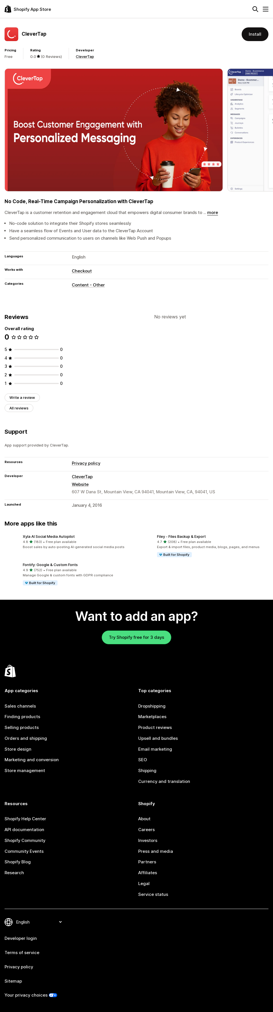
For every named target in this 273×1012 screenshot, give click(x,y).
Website (80, 484)
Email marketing (155, 749)
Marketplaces (152, 716)
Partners (147, 861)
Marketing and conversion (32, 759)
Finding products (22, 716)
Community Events (24, 851)
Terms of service (22, 952)
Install (255, 34)
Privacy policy (86, 463)
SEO (142, 759)
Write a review (22, 397)
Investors (147, 840)
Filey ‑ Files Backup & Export (181, 536)
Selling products (22, 727)
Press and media (155, 851)
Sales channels (20, 706)
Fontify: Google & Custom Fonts (50, 564)
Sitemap (13, 981)
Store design (18, 749)
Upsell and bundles (158, 738)
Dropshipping (152, 706)
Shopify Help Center (25, 818)
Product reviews (155, 727)
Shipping (147, 770)
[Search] (255, 9)
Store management (25, 770)
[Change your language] (39, 922)
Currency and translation (164, 781)
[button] (69, 542)
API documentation (24, 829)
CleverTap (85, 56)
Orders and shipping (26, 738)
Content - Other (88, 285)
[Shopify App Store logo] (28, 9)
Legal (144, 883)
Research (14, 872)
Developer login (21, 938)
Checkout (82, 271)
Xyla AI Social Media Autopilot (49, 536)
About (144, 818)
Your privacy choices (26, 995)
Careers (146, 829)
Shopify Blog (18, 861)
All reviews (18, 408)
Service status (153, 894)
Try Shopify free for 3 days (136, 637)
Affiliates (147, 872)
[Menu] (265, 9)
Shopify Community (25, 840)
